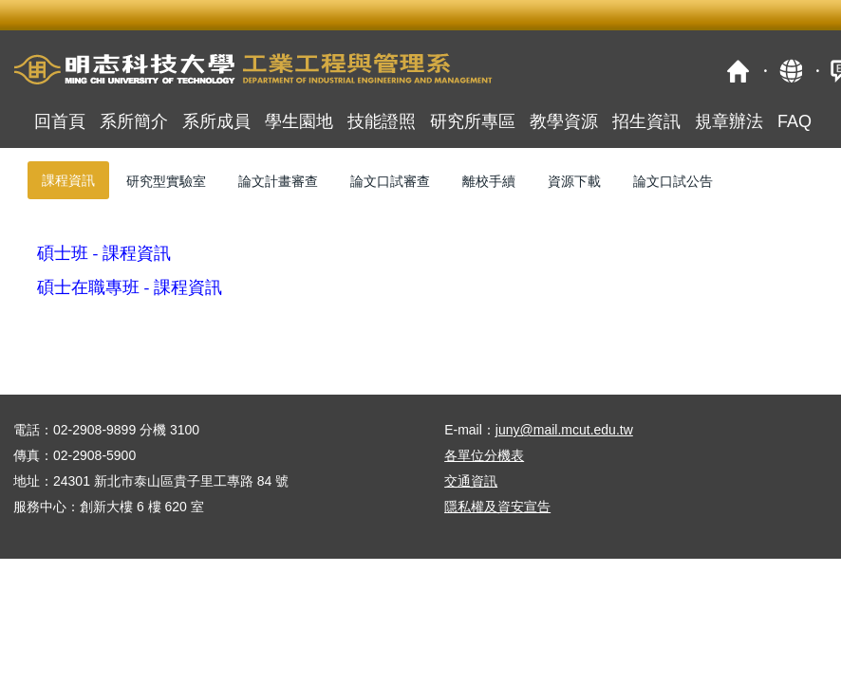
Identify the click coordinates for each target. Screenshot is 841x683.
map (790, 71)
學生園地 (299, 121)
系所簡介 (134, 121)
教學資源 (564, 121)
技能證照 (381, 121)
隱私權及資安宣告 (497, 506)
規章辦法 (729, 121)
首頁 (738, 71)
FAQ (794, 121)
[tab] (68, 180)
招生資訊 (646, 121)
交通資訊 (470, 481)
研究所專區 (472, 121)
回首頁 (59, 121)
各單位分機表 (484, 455)
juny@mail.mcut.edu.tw (564, 429)
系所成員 (216, 121)
